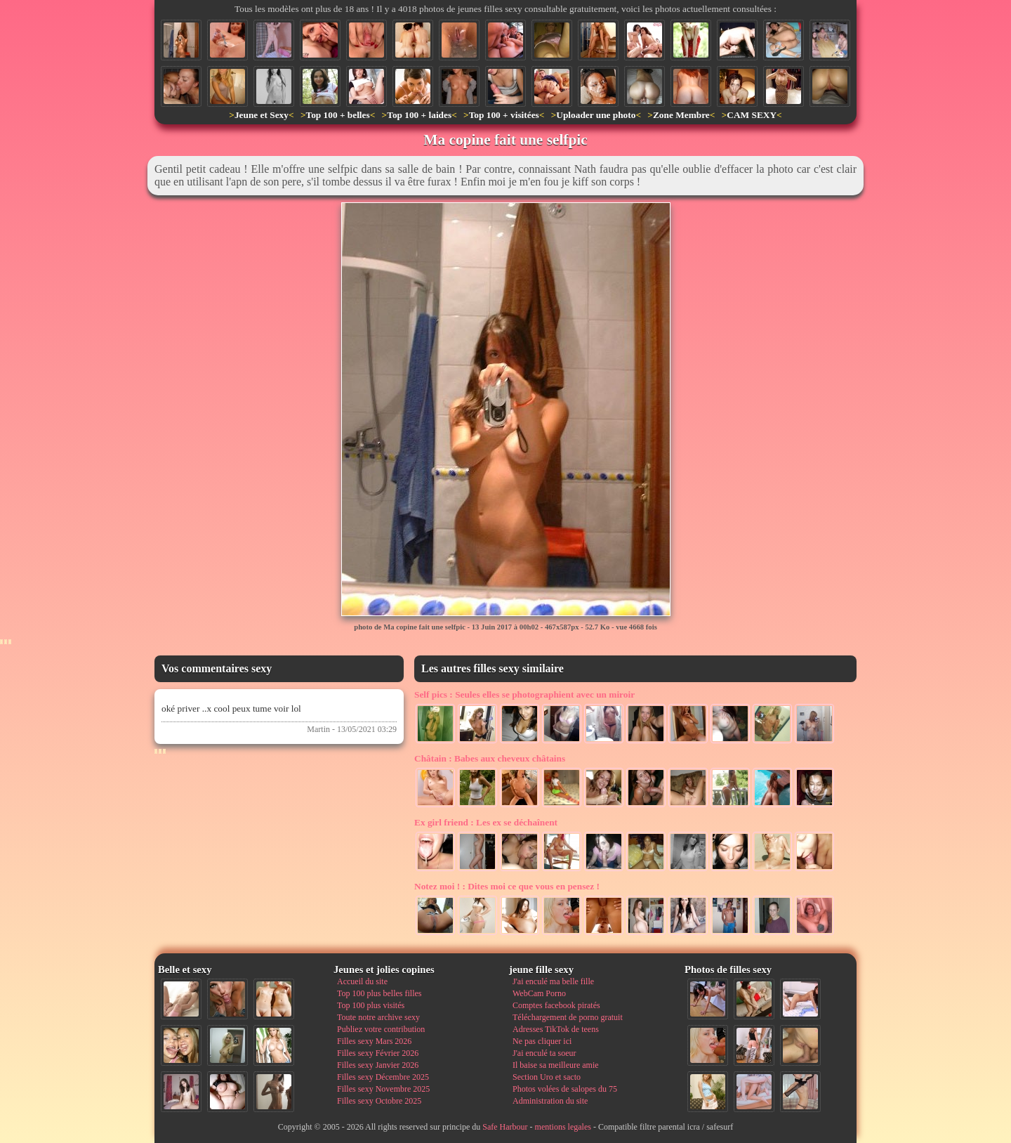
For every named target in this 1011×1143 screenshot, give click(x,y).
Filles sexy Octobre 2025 (379, 1101)
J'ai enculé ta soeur (544, 1053)
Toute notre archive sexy (378, 1017)
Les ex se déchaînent (485, 822)
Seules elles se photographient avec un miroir (524, 694)
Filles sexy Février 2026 (377, 1053)
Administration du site (550, 1101)
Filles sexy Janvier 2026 (377, 1065)
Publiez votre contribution (381, 1029)
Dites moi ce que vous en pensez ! (507, 886)
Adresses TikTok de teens (556, 1029)
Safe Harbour (504, 1127)
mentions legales (563, 1127)
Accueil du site (362, 981)
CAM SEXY (752, 115)
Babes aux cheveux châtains (489, 758)
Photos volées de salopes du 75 (565, 1089)
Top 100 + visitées (504, 115)
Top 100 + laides (419, 115)
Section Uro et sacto (547, 1077)
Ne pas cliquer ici (542, 1041)
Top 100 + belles (337, 115)
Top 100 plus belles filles (379, 993)
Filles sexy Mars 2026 (374, 1041)
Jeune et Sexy (261, 115)
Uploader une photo (595, 115)
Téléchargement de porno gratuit (568, 1017)
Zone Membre (681, 115)
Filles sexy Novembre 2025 (383, 1089)
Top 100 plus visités (370, 1005)
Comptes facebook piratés (556, 1005)
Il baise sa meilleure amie (556, 1065)
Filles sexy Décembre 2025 (383, 1077)
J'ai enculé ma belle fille (553, 981)
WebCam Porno (539, 993)
